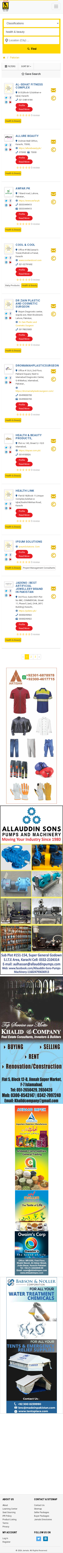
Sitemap (38, 1509)
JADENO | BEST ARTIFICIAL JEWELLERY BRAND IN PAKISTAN (29, 587)
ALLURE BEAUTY (27, 136)
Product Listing (9, 1519)
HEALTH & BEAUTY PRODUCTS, (28, 436)
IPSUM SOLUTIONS (29, 541)
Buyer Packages (41, 1516)
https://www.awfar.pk (29, 200)
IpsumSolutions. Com (29, 546)
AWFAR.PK (23, 188)
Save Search (31, 74)
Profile (22, 105)
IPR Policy (7, 1516)
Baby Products (12, 285)
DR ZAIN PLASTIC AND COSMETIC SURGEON (28, 303)
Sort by (25, 66)
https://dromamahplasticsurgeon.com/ (35, 391)
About (5, 1505)
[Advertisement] (31, 1447)
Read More (24, 109)
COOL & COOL (25, 244)
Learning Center (10, 1509)
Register (6, 1542)
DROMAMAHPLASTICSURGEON (37, 365)
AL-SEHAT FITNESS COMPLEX (29, 86)
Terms (5, 1523)
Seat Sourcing (9, 1512)
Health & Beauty (13, 121)
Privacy (6, 1526)
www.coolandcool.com (30, 260)
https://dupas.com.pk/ (30, 450)
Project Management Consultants (39, 568)
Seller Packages (41, 1512)
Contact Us (39, 1505)
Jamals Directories (43, 1519)
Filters (9, 66)
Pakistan (14, 57)
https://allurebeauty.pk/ (30, 148)
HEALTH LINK (25, 490)
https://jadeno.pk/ (27, 611)
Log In (5, 1538)
